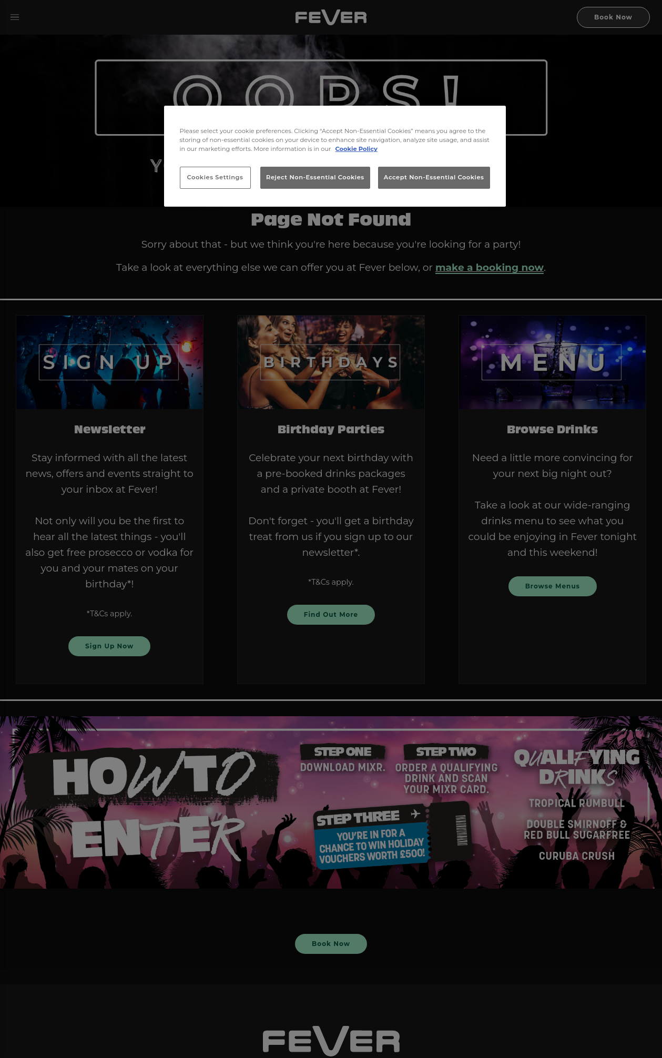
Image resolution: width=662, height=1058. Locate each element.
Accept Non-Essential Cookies (434, 177)
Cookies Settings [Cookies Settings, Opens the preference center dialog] (215, 177)
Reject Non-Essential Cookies (315, 177)
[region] (335, 156)
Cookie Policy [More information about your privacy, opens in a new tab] (356, 148)
